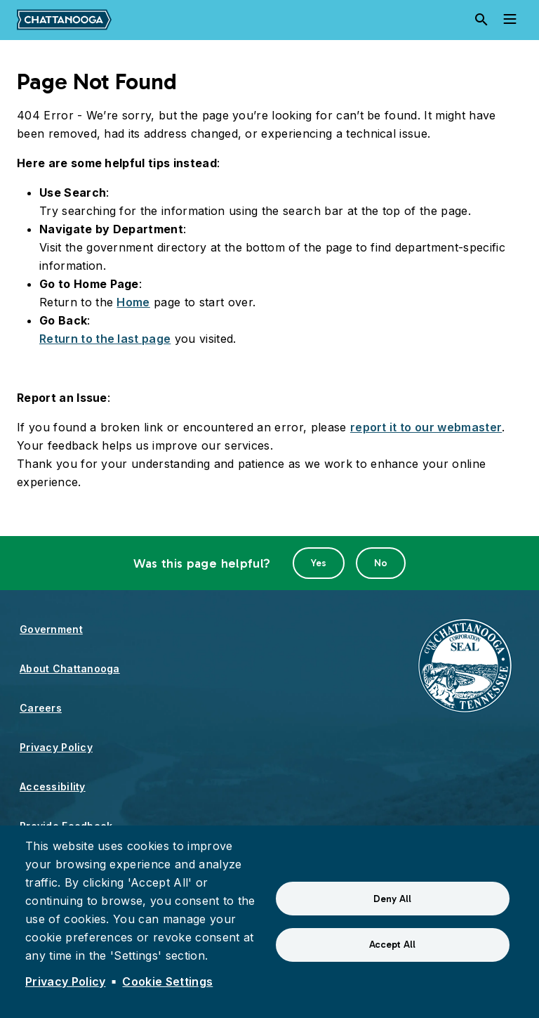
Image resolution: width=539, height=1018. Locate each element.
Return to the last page (105, 339)
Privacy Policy (56, 747)
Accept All (392, 945)
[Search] (481, 20)
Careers (41, 708)
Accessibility (53, 786)
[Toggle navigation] (509, 20)
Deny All (392, 899)
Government (51, 629)
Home (133, 302)
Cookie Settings (167, 981)
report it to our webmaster (426, 427)
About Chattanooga (70, 668)
